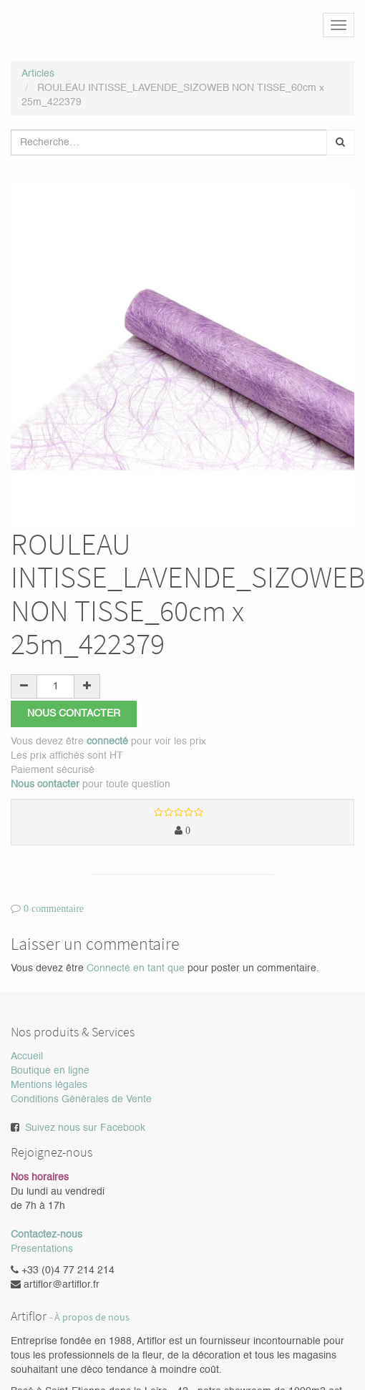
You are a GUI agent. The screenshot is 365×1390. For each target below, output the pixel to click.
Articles (37, 74)
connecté (107, 742)
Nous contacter (73, 714)
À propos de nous (92, 1317)
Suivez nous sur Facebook (85, 1129)
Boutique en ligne (50, 1071)
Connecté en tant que (136, 968)
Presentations (42, 1249)
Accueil (27, 1057)
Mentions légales (49, 1086)
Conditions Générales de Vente (81, 1100)
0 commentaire (54, 909)
